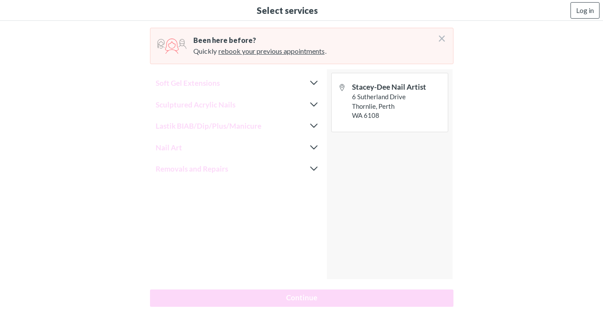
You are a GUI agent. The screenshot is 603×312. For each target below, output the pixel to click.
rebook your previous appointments (271, 51)
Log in (585, 10)
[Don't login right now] (439, 35)
